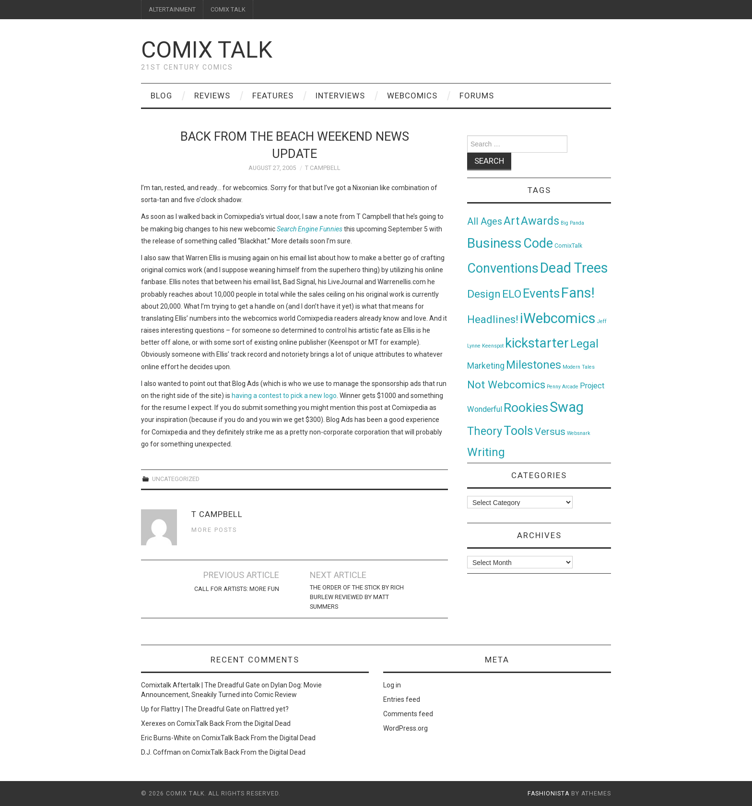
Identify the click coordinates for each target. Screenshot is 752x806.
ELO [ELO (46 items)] (511, 294)
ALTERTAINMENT (172, 9)
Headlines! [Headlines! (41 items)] (492, 319)
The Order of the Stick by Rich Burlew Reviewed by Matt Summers (357, 597)
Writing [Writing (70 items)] (486, 452)
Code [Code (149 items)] (538, 243)
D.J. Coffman (161, 752)
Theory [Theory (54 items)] (484, 431)
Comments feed (408, 714)
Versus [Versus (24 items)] (550, 431)
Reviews (212, 95)
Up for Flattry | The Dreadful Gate (190, 709)
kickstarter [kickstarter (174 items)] (537, 343)
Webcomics (412, 95)
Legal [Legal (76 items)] (584, 343)
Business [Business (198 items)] (494, 243)
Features (273, 95)
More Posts (214, 529)
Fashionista (548, 793)
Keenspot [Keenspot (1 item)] (493, 346)
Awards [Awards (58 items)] (540, 221)
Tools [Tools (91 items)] (518, 431)
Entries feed (401, 699)
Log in (392, 685)
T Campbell (323, 167)
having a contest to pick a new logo (284, 395)
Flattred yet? (270, 709)
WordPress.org (405, 728)
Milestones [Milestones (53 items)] (533, 365)
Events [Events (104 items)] (541, 293)
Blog (161, 95)
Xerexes (153, 723)
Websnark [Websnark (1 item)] (578, 433)
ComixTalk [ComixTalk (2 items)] (568, 245)
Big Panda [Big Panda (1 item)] (572, 223)
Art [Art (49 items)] (511, 221)
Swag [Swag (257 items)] (567, 407)
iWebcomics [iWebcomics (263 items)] (558, 318)
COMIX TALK (228, 9)
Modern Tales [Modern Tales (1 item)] (579, 367)
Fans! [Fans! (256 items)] (578, 293)
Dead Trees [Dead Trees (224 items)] (574, 268)
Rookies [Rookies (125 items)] (526, 407)
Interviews (340, 95)
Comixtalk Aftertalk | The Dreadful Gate (200, 685)
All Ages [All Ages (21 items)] (484, 221)
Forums (476, 95)
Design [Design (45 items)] (484, 294)
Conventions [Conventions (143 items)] (503, 268)
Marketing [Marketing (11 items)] (486, 366)
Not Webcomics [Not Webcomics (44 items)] (506, 384)
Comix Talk (206, 49)
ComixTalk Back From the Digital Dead (233, 723)
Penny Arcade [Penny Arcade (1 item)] (562, 387)
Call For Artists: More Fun (236, 588)
